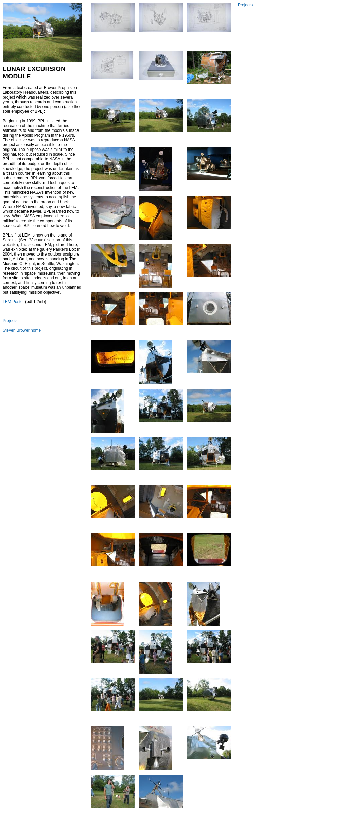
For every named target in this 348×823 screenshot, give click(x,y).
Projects (10, 320)
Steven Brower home (22, 330)
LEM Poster (13, 301)
